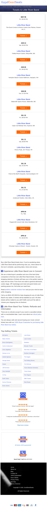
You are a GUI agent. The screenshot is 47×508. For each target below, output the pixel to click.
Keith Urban (5, 378)
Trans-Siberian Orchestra (31, 367)
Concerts (9, 6)
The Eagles (27, 357)
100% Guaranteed (16, 475)
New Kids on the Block (30, 349)
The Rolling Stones (29, 360)
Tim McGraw (27, 364)
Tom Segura (27, 375)
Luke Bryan (27, 335)
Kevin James (5, 385)
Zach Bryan (27, 382)
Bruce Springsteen (7, 342)
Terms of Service (15, 484)
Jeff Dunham (5, 367)
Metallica (26, 342)
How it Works (14, 477)
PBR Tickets (27, 378)
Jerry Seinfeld (6, 371)
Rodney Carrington (29, 353)
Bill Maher (5, 335)
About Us (13, 469)
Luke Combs (27, 338)
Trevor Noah (27, 371)
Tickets (23, 36)
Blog (12, 471)
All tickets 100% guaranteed (23, 445)
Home (4, 6)
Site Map (13, 482)
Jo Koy (4, 375)
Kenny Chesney (6, 382)
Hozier (4, 364)
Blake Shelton (6, 338)
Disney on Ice (6, 353)
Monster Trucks (28, 346)
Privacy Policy (15, 479)
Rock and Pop (17, 6)
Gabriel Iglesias (6, 357)
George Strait (6, 360)
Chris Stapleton (6, 349)
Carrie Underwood (7, 346)
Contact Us (14, 473)
